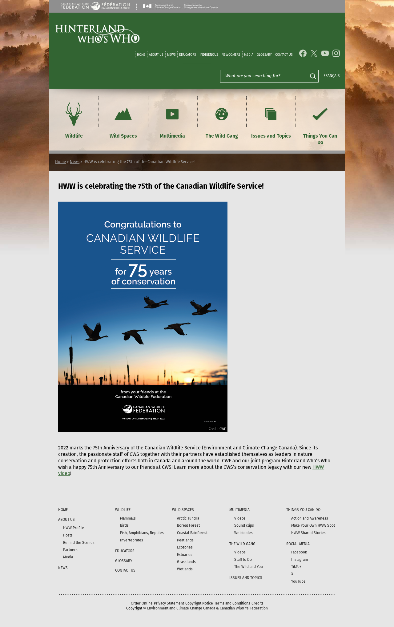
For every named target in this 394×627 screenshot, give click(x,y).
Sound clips (244, 525)
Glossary (264, 55)
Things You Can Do (320, 122)
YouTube (298, 581)
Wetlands (185, 569)
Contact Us (284, 55)
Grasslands (186, 562)
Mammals (128, 518)
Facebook (299, 552)
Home (141, 55)
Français (332, 76)
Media (248, 55)
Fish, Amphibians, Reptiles (142, 533)
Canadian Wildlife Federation (244, 608)
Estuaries (184, 555)
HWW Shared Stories (308, 533)
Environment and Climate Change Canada (181, 608)
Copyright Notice (199, 603)
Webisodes (243, 533)
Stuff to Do (243, 559)
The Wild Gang (222, 119)
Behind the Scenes (78, 543)
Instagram (299, 559)
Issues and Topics (271, 119)
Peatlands (185, 540)
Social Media (298, 544)
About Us (156, 55)
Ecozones (185, 547)
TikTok (296, 567)
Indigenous (209, 55)
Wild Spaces (123, 119)
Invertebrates (131, 540)
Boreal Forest (188, 525)
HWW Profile (73, 528)
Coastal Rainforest (192, 533)
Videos (240, 518)
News (171, 55)
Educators (187, 55)
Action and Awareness (309, 518)
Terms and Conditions (232, 603)
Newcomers (231, 55)
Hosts (68, 535)
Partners (70, 550)
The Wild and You (248, 567)
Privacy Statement (169, 603)
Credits (257, 603)
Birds (124, 525)
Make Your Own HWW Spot (313, 525)
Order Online (142, 603)
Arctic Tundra (188, 518)
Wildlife (74, 119)
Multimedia (172, 119)
